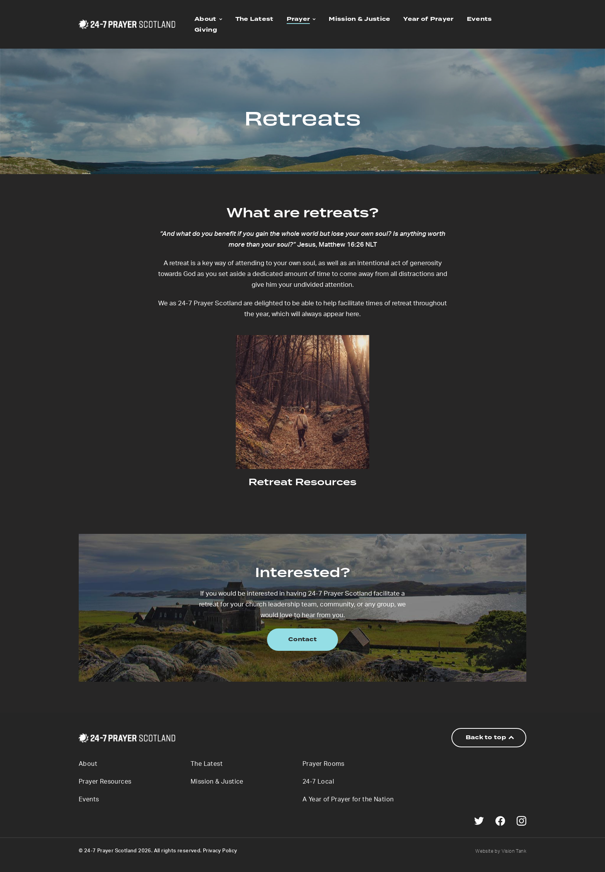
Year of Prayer (428, 19)
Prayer (298, 19)
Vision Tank (514, 851)
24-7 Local (318, 782)
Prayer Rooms (323, 764)
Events (479, 19)
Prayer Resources (105, 782)
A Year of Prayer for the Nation (348, 799)
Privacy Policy (220, 850)
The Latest (254, 19)
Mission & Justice (359, 19)
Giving (205, 30)
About (205, 19)
